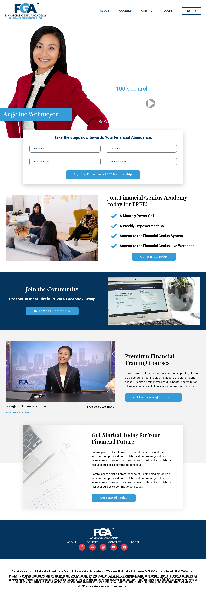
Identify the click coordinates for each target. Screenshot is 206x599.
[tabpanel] (103, 80)
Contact (147, 10)
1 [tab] (101, 122)
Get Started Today (154, 256)
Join (189, 10)
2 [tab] (106, 122)
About (104, 10)
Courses (125, 10)
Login (168, 10)
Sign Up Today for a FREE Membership (103, 174)
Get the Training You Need (153, 397)
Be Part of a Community (52, 311)
